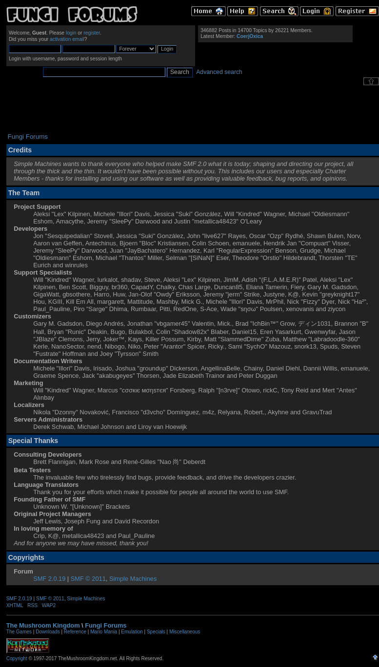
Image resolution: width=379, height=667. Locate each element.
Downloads (48, 631)
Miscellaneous (184, 631)
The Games (19, 631)
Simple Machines (133, 578)
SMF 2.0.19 (49, 578)
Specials (156, 631)
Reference (75, 631)
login (71, 33)
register (91, 33)
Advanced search (219, 72)
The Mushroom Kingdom (43, 625)
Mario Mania (103, 631)
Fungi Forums (105, 625)
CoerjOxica (250, 36)
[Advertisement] (192, 109)
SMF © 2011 (88, 578)
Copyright (16, 658)
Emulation (131, 631)
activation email (67, 39)
